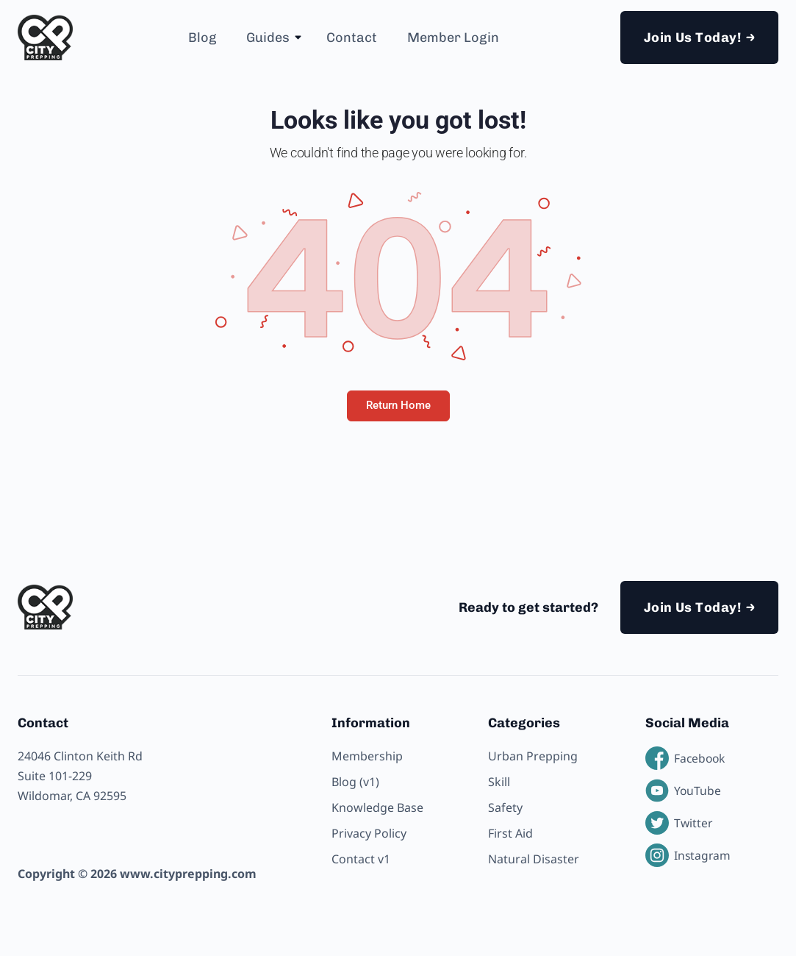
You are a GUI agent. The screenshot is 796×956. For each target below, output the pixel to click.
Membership (367, 756)
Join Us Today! (692, 37)
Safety (505, 807)
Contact (351, 37)
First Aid (510, 833)
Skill (499, 782)
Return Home (398, 405)
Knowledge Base (377, 807)
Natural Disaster (533, 859)
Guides (268, 37)
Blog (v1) (355, 782)
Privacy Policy (368, 833)
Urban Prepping (533, 756)
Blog (202, 37)
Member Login (453, 37)
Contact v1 (360, 859)
